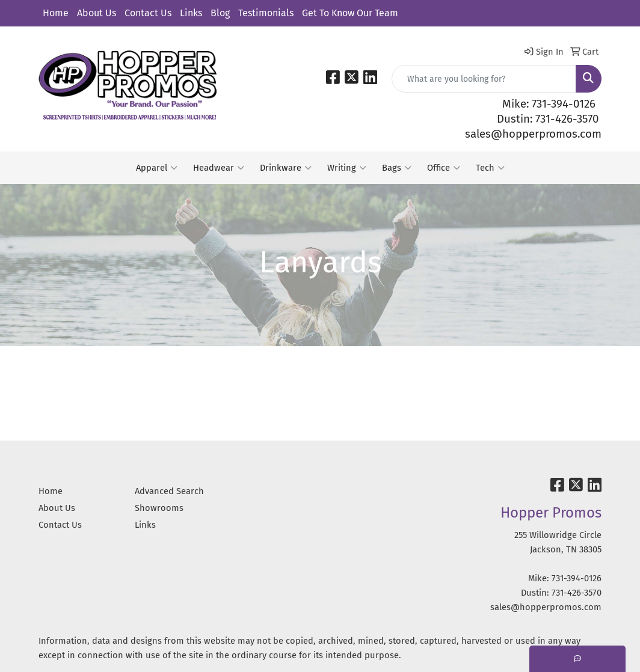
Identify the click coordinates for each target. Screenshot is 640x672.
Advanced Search (169, 491)
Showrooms (159, 507)
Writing (346, 167)
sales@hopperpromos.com (533, 134)
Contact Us (148, 13)
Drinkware (286, 167)
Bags (396, 167)
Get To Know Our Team (350, 13)
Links (191, 13)
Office (443, 167)
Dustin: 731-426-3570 (547, 119)
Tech (490, 167)
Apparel (156, 167)
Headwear (218, 167)
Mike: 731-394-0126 (548, 104)
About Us (96, 13)
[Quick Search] (484, 79)
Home (56, 13)
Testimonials (266, 13)
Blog (220, 13)
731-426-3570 (577, 592)
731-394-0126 (577, 578)
